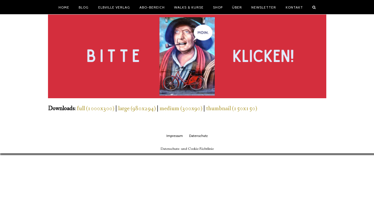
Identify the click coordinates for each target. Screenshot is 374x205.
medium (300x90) (181, 108)
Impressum (174, 136)
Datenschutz (198, 136)
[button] (313, 7)
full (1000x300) (95, 108)
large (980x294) (137, 108)
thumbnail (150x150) (231, 108)
